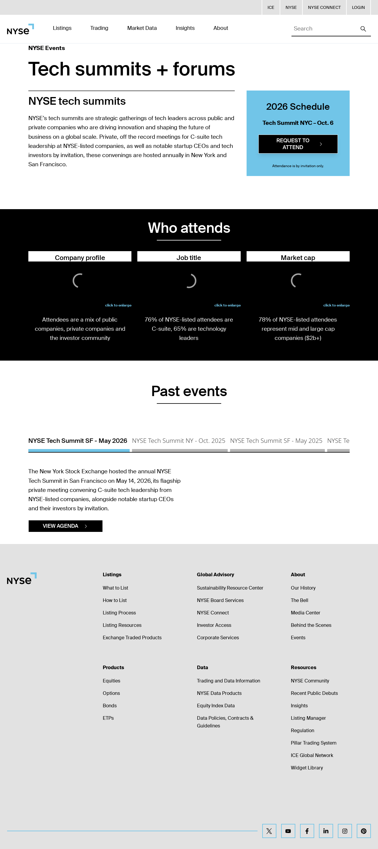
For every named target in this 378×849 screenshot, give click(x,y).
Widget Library (307, 806)
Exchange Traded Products (132, 676)
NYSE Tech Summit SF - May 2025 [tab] (276, 440)
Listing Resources (122, 663)
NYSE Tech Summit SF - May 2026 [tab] (77, 441)
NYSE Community (310, 719)
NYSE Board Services (220, 638)
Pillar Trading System (313, 781)
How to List (115, 638)
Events (298, 676)
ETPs (108, 756)
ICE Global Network (312, 793)
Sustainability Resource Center (230, 626)
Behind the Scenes (311, 663)
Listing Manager (308, 756)
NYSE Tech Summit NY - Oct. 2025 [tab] (178, 440)
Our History (303, 626)
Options (111, 731)
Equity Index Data (216, 744)
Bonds (110, 744)
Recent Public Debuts (314, 731)
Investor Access (214, 663)
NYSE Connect (213, 651)
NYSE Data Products (219, 731)
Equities (111, 719)
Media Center (305, 651)
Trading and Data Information (228, 719)
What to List (115, 626)
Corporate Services (218, 676)
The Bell (299, 638)
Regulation (302, 769)
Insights (299, 744)
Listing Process (119, 651)
